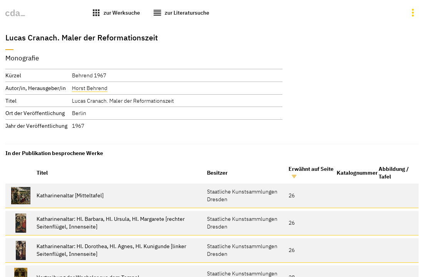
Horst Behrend (89, 88)
